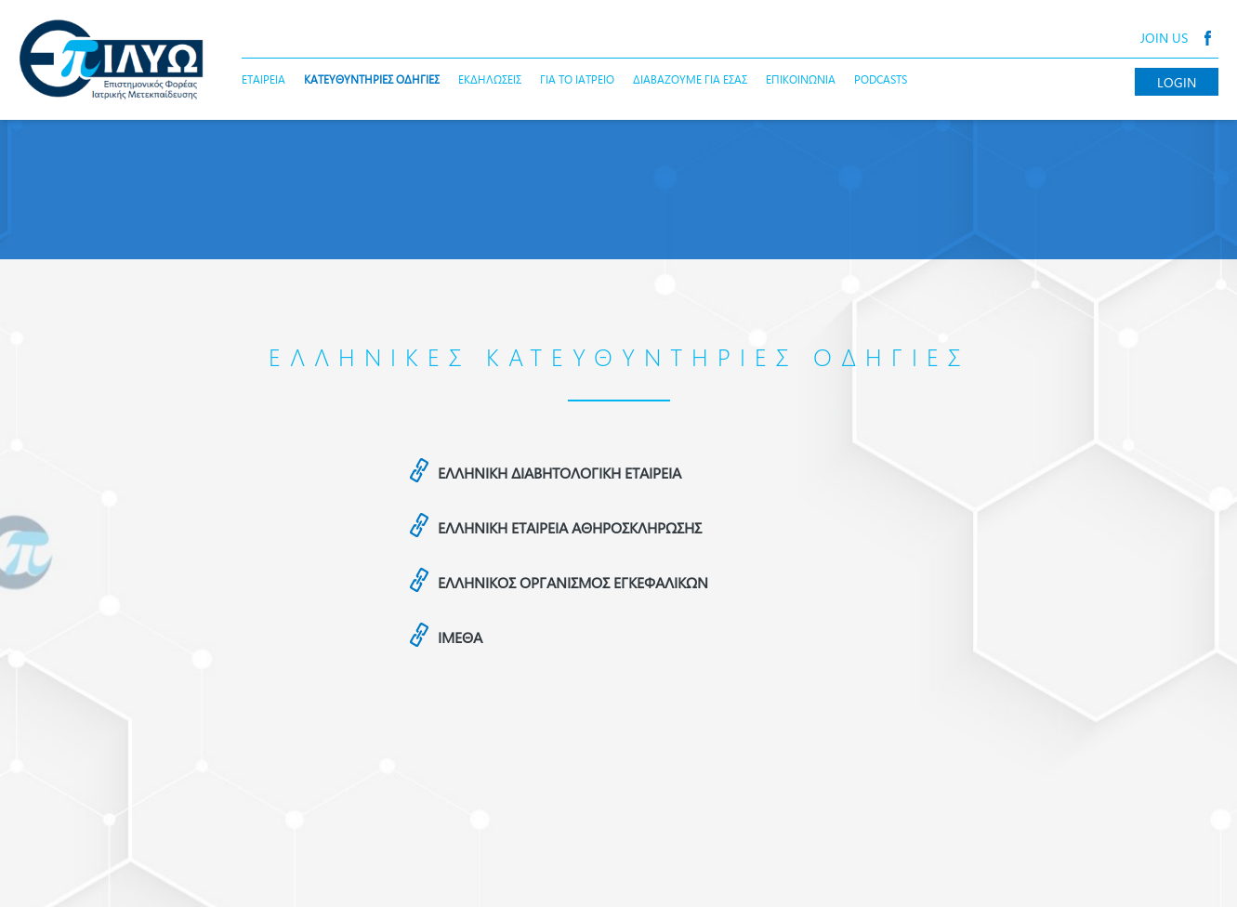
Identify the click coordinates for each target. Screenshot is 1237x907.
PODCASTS (880, 79)
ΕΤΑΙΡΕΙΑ (263, 79)
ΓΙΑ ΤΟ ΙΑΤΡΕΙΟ (577, 79)
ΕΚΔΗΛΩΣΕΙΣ (489, 79)
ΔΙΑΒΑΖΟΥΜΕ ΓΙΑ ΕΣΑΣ (690, 79)
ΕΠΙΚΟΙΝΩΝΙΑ (801, 79)
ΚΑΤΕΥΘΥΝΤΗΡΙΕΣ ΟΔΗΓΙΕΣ (372, 79)
